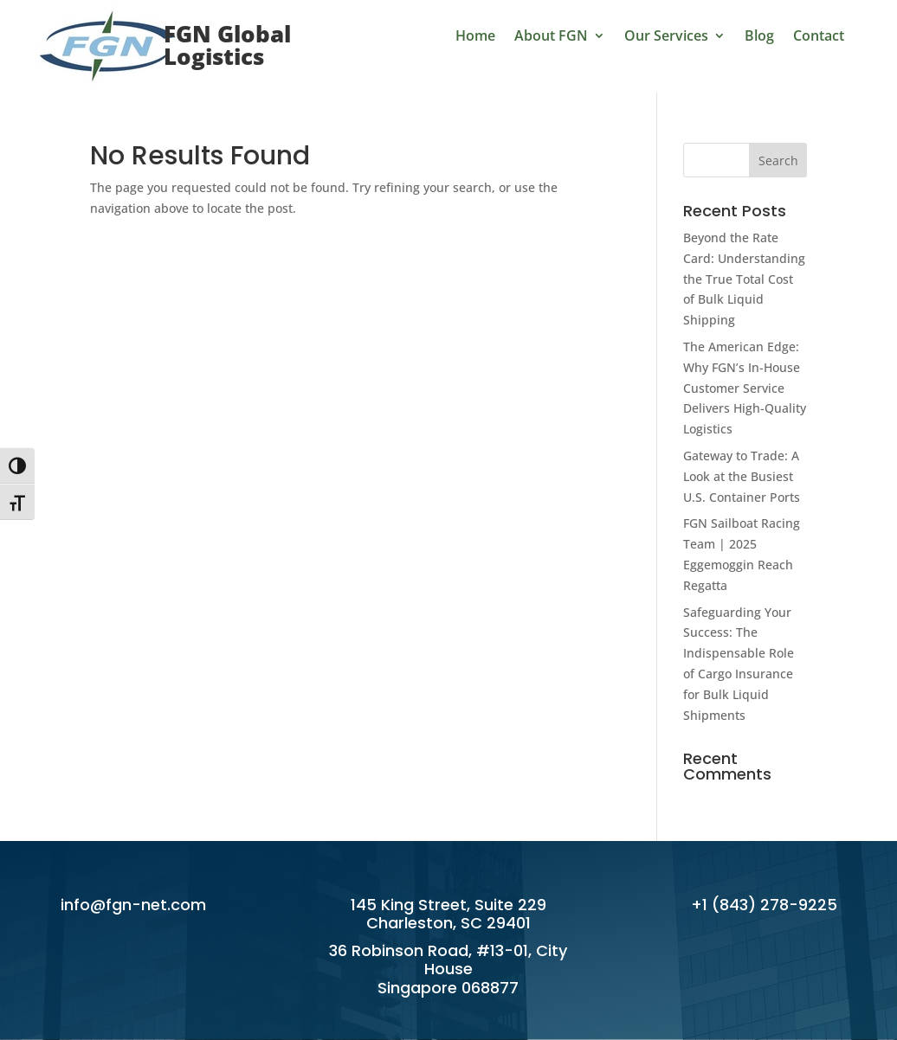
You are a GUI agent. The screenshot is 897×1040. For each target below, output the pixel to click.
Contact (818, 37)
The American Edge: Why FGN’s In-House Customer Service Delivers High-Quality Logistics (744, 387)
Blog (759, 37)
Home (475, 37)
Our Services (666, 37)
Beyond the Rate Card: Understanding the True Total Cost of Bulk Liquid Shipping (744, 278)
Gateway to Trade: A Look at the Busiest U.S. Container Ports (741, 476)
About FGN (551, 37)
